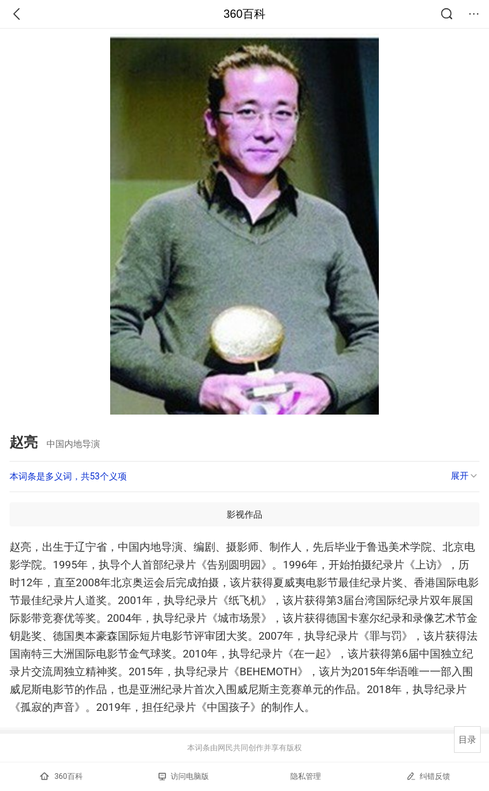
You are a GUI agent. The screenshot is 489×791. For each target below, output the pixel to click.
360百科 (244, 14)
